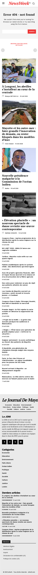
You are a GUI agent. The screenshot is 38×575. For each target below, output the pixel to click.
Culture (4, 526)
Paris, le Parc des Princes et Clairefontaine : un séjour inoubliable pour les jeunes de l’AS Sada (17, 360)
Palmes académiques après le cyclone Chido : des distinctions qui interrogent (18, 266)
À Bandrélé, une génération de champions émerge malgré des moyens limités (18, 350)
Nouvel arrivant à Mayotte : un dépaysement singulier (14, 369)
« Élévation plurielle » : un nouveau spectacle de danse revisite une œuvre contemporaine (19, 224)
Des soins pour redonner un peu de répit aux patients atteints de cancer (18, 284)
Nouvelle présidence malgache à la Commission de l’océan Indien (17, 180)
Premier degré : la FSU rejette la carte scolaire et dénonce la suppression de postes (17, 311)
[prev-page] (3, 50)
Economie (5, 509)
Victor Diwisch (9, 144)
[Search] (32, 31)
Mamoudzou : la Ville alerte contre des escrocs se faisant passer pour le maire (18, 378)
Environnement (7, 500)
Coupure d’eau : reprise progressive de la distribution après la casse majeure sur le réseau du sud (19, 240)
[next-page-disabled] (35, 50)
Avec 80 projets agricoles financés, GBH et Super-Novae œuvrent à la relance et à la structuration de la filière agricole (18, 275)
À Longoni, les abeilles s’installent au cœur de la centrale (18, 89)
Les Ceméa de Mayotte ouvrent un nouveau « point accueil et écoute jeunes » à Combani (16, 293)
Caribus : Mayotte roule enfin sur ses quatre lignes (17, 257)
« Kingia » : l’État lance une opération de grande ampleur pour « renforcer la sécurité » (18, 332)
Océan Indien (6, 517)
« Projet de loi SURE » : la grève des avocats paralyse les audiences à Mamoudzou (16, 322)
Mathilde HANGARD (11, 233)
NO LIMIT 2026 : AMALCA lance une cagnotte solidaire (16, 249)
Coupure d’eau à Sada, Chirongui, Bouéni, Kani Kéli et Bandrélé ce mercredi (18, 302)
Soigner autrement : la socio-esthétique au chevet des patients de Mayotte (18, 341)
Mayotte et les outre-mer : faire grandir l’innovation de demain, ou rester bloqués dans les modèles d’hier (19, 134)
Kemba (7, 188)
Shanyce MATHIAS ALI (11, 96)
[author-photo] (3, 96)
